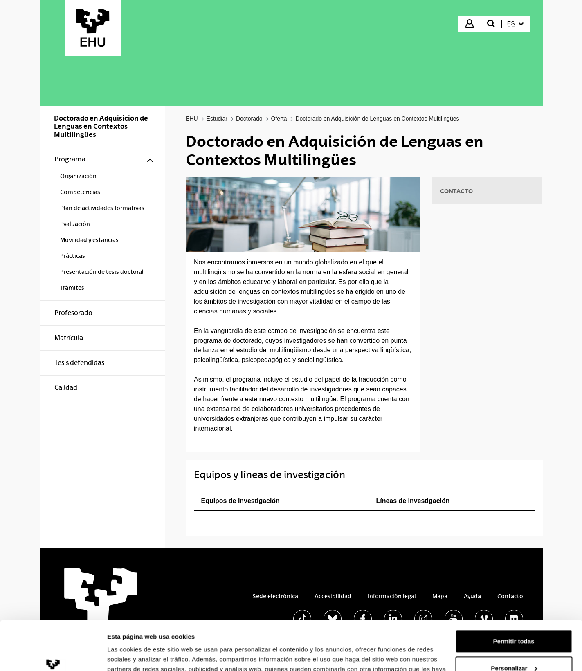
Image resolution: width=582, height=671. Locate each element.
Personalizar (514, 621)
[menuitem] (515, 24)
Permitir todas (514, 594)
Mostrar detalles (131, 654)
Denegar (513, 648)
